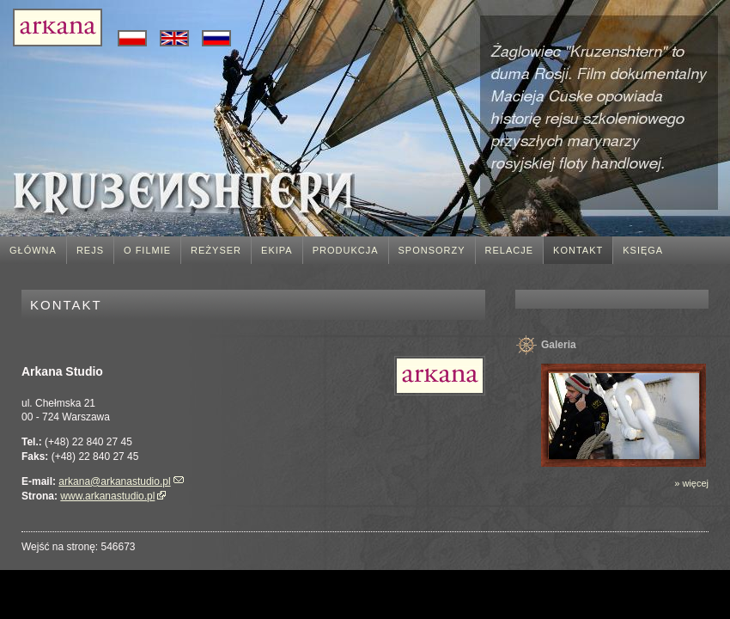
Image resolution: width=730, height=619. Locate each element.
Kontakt (578, 250)
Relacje (509, 250)
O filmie (147, 250)
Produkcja (346, 250)
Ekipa (277, 250)
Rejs (90, 250)
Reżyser (216, 250)
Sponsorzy (431, 250)
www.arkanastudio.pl (107, 496)
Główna (33, 250)
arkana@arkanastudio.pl (114, 481)
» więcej (691, 483)
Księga (643, 250)
